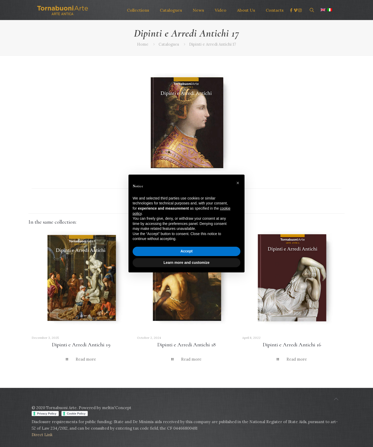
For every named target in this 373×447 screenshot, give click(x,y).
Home (142, 44)
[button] (238, 183)
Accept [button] (187, 251)
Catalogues (169, 44)
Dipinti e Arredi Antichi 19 (81, 344)
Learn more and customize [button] (186, 262)
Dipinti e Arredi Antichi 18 (186, 344)
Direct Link (42, 434)
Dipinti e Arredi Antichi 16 (292, 344)
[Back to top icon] (336, 399)
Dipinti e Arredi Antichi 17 (212, 44)
